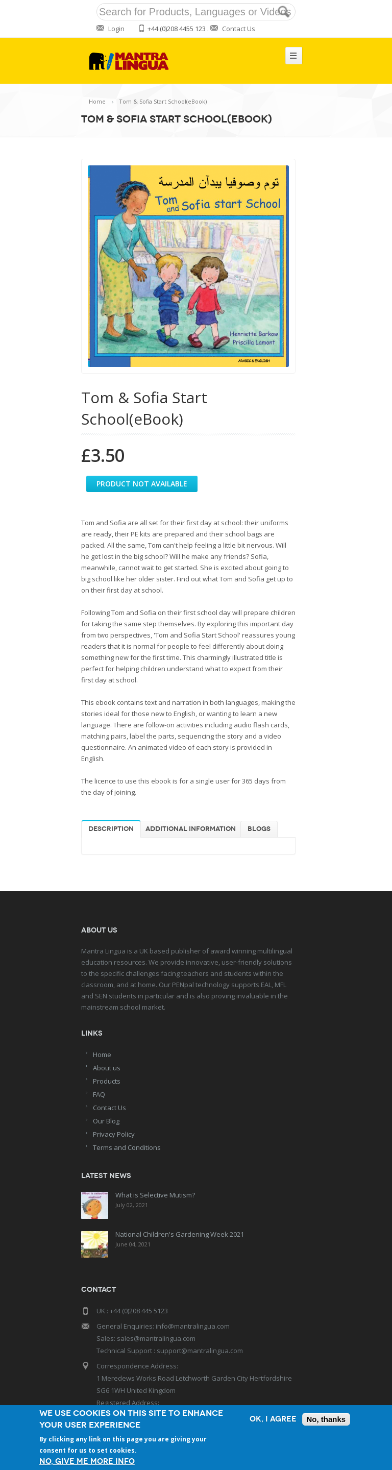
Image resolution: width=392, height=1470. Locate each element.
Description (111, 829)
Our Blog (106, 1120)
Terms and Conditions (127, 1147)
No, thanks (326, 1419)
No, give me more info (87, 1461)
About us (106, 1067)
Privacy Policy (114, 1134)
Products (106, 1081)
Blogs (259, 829)
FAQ (99, 1094)
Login (116, 28)
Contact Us (238, 28)
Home (97, 101)
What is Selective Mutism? (153, 1194)
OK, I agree (273, 1419)
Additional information (190, 829)
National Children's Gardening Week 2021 (178, 1232)
